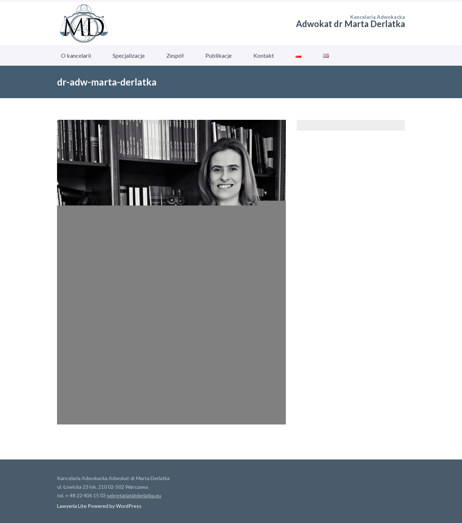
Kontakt (263, 55)
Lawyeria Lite (72, 506)
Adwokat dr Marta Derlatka (350, 23)
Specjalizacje (129, 55)
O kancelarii (76, 55)
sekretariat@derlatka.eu (134, 495)
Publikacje (218, 55)
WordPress (128, 506)
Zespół (175, 55)
